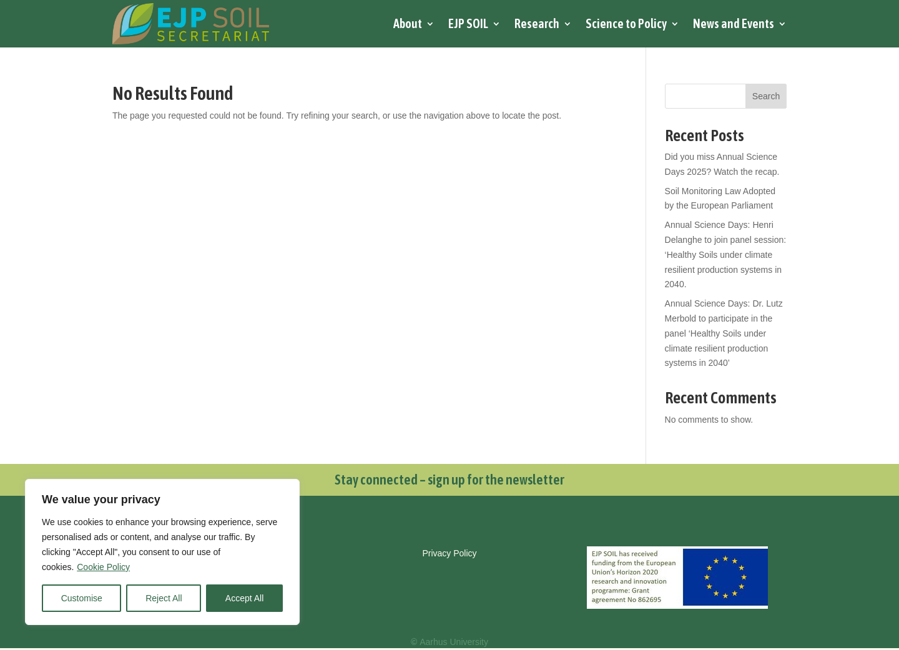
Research (536, 23)
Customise (81, 598)
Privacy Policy (449, 553)
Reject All (163, 598)
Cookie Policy (103, 567)
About (407, 23)
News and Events (733, 23)
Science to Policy (626, 23)
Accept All (244, 598)
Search (766, 96)
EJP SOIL (468, 23)
